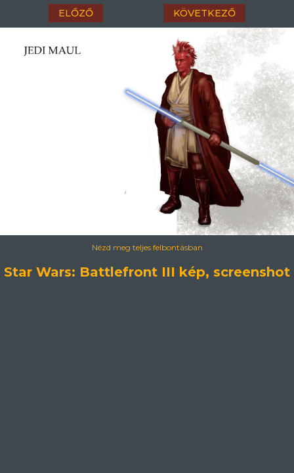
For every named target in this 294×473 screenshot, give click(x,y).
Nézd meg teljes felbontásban (147, 247)
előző (75, 13)
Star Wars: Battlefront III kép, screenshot (147, 270)
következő (204, 13)
